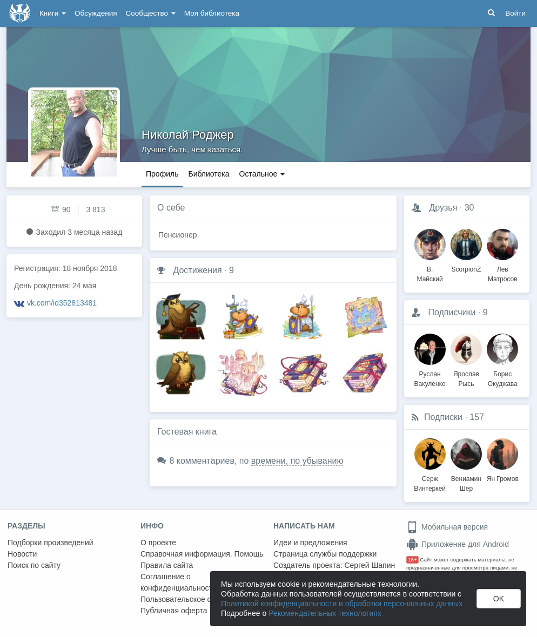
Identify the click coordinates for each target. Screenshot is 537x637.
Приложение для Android (457, 544)
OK (498, 598)
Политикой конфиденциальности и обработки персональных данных (341, 603)
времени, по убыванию (297, 460)
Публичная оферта (173, 610)
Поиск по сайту (34, 565)
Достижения (197, 270)
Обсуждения (96, 13)
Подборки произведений (50, 542)
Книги (52, 13)
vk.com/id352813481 (62, 303)
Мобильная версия (447, 527)
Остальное (262, 174)
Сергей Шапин (369, 565)
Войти (515, 13)
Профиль (162, 174)
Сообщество (151, 13)
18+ (412, 560)
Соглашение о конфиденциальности (178, 582)
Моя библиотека (211, 13)
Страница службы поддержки (325, 554)
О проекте (158, 542)
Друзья (443, 207)
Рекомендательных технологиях (324, 613)
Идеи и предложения (310, 542)
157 (476, 417)
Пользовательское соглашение (195, 599)
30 (469, 207)
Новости (22, 554)
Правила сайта (166, 565)
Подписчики (451, 312)
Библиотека (208, 174)
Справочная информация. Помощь (202, 554)
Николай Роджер (188, 134)
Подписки (443, 417)
